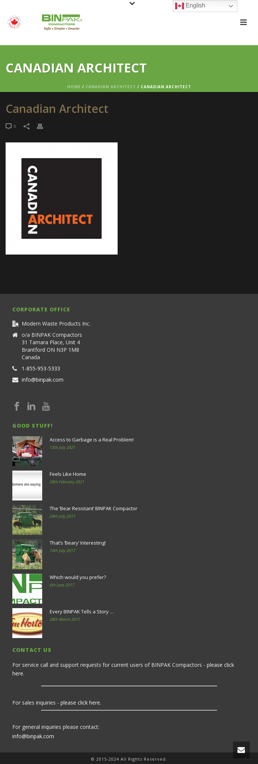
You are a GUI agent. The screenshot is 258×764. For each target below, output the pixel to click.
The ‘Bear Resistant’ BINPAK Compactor (93, 508)
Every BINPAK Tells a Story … (82, 611)
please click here (80, 702)
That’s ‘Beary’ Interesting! (78, 542)
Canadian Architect (111, 86)
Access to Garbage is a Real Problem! (92, 439)
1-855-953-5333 (41, 368)
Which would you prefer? (78, 577)
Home (74, 86)
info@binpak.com (42, 379)
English (190, 5)
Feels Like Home (68, 474)
